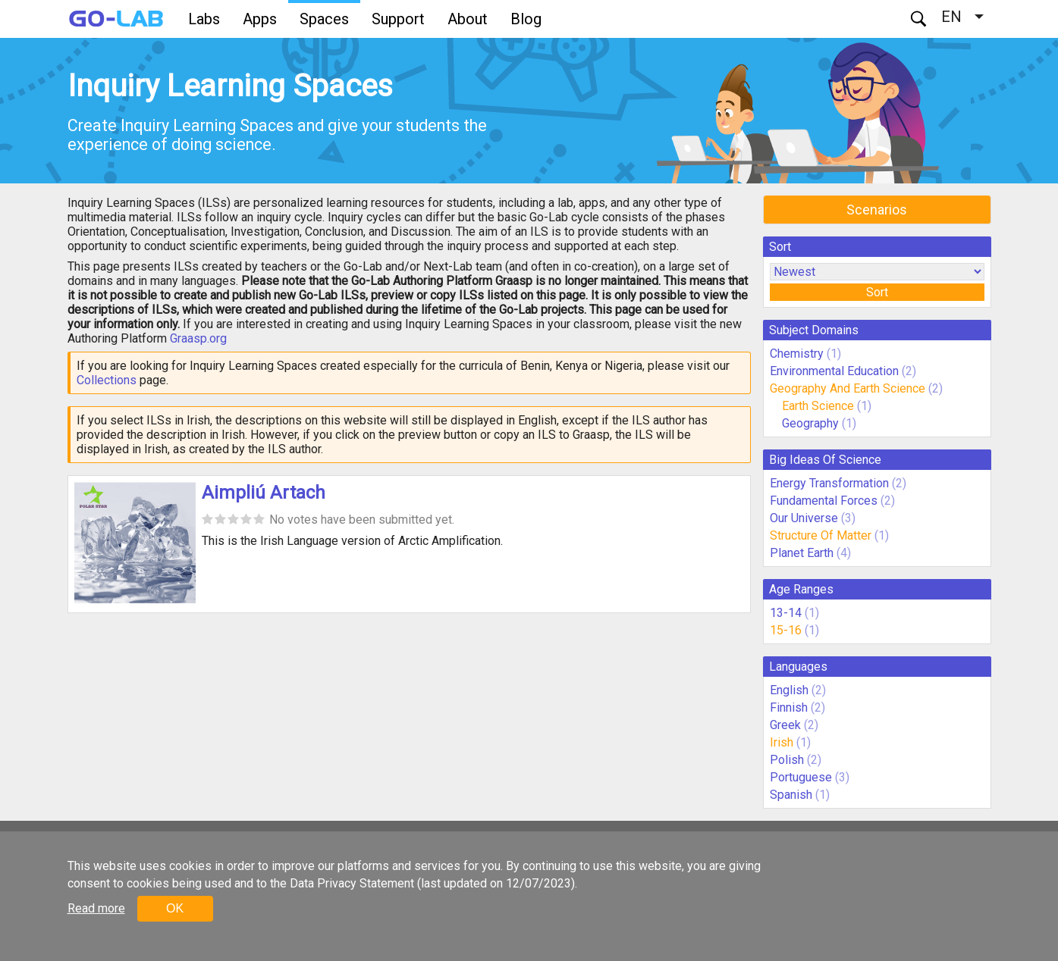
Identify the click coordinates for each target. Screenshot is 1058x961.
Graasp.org (198, 338)
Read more (96, 908)
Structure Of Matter (820, 535)
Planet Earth (802, 553)
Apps (260, 19)
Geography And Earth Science (847, 388)
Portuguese (801, 777)
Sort (877, 292)
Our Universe (804, 518)
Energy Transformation (829, 483)
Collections (107, 380)
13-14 (786, 613)
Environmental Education (834, 371)
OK (175, 908)
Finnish (789, 707)
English (789, 690)
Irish (781, 742)
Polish (787, 760)
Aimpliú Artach (263, 492)
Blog (526, 19)
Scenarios (876, 210)
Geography (810, 423)
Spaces (324, 19)
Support (398, 19)
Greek (785, 725)
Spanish (791, 794)
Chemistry (797, 353)
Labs (204, 19)
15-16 (786, 630)
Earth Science (818, 406)
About (467, 19)
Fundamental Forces (823, 500)
